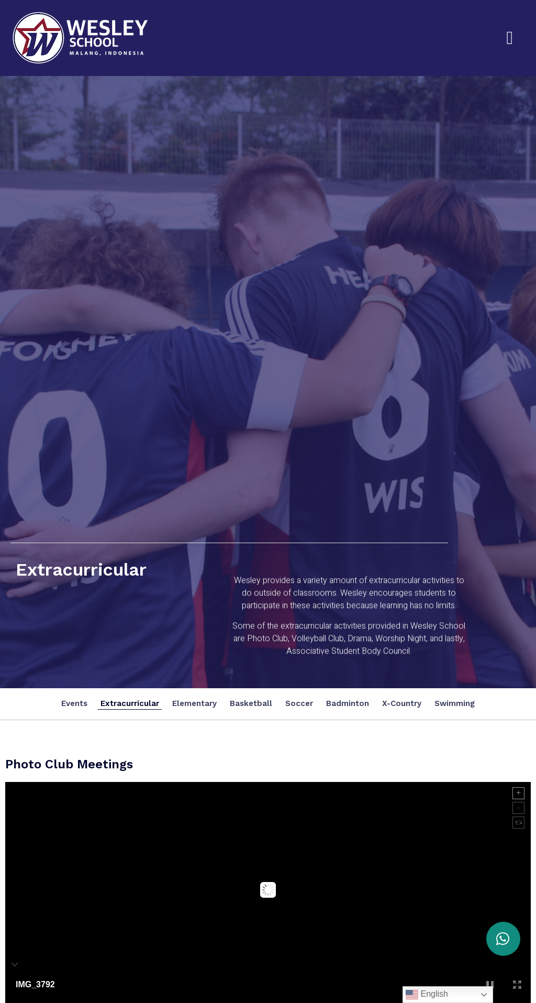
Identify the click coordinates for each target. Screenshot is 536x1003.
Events (74, 703)
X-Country (401, 703)
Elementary (194, 703)
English (427, 994)
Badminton (347, 703)
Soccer (299, 703)
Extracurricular (129, 703)
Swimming (454, 703)
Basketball (251, 703)
